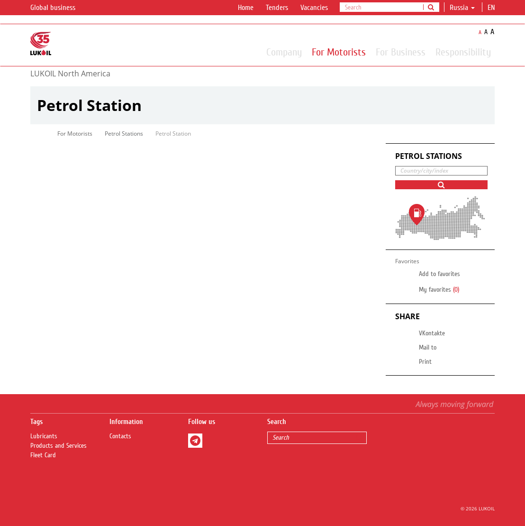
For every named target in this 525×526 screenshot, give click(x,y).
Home (245, 7)
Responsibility (463, 51)
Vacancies (314, 7)
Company (284, 51)
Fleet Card (43, 455)
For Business (400, 51)
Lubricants (43, 436)
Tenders (277, 7)
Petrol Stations (124, 133)
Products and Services (58, 446)
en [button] (492, 7)
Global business (58, 8)
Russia (462, 7)
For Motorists (339, 51)
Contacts (120, 436)
